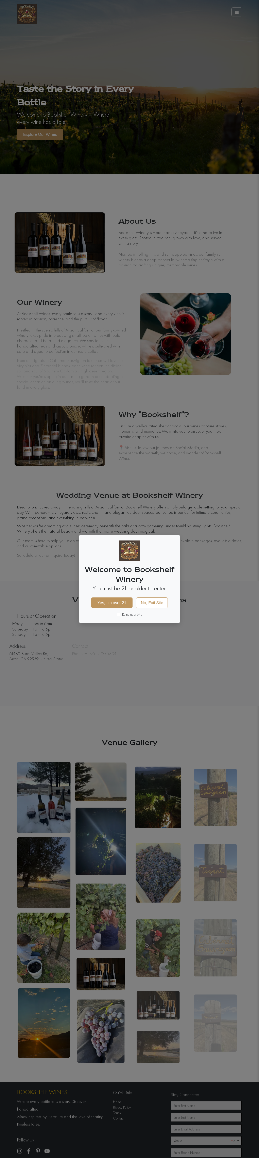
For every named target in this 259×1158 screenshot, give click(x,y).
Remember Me (132, 614)
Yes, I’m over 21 (112, 602)
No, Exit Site (152, 602)
